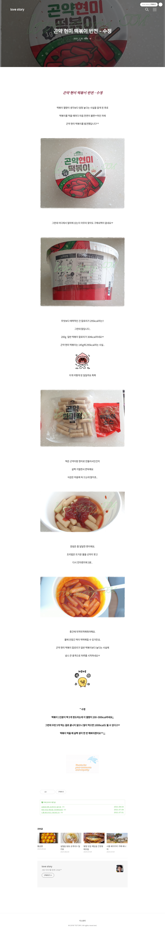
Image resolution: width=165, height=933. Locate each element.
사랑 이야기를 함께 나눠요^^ (52, 870)
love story (17, 9)
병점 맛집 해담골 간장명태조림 (52, 810)
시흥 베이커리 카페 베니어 (50, 812)
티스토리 (82, 921)
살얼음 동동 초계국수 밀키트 (51, 807)
